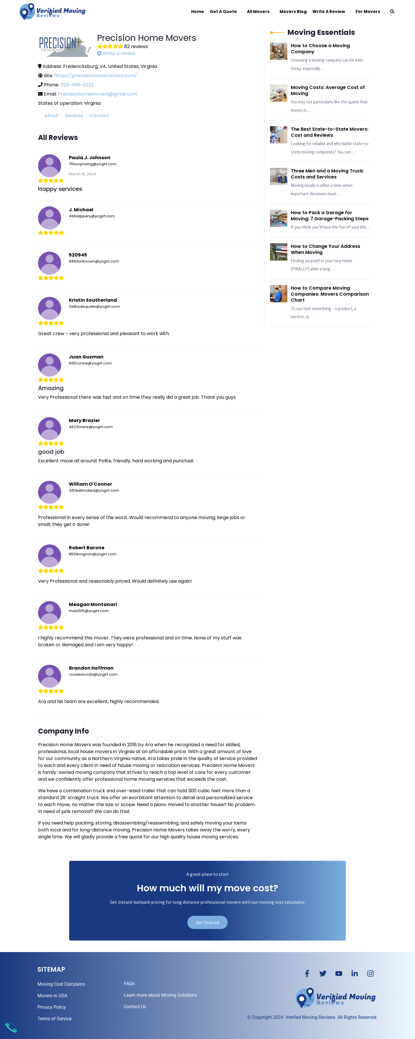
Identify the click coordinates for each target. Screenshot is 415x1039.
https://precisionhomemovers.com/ (95, 75)
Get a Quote (223, 11)
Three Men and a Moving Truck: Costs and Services (327, 174)
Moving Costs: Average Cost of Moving (328, 90)
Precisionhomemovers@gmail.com (97, 94)
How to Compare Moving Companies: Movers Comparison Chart (330, 294)
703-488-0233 (76, 84)
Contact (99, 115)
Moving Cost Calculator (61, 984)
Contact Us (135, 1006)
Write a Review (328, 11)
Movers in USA (52, 995)
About (51, 115)
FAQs (129, 983)
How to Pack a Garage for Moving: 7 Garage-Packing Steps (330, 215)
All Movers (258, 11)
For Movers (365, 11)
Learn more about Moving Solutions (160, 995)
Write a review (116, 53)
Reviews (74, 115)
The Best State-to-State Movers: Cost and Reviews (329, 132)
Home (197, 11)
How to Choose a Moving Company (320, 48)
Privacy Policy (51, 1007)
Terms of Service (54, 1018)
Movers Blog (293, 11)
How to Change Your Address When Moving (325, 249)
